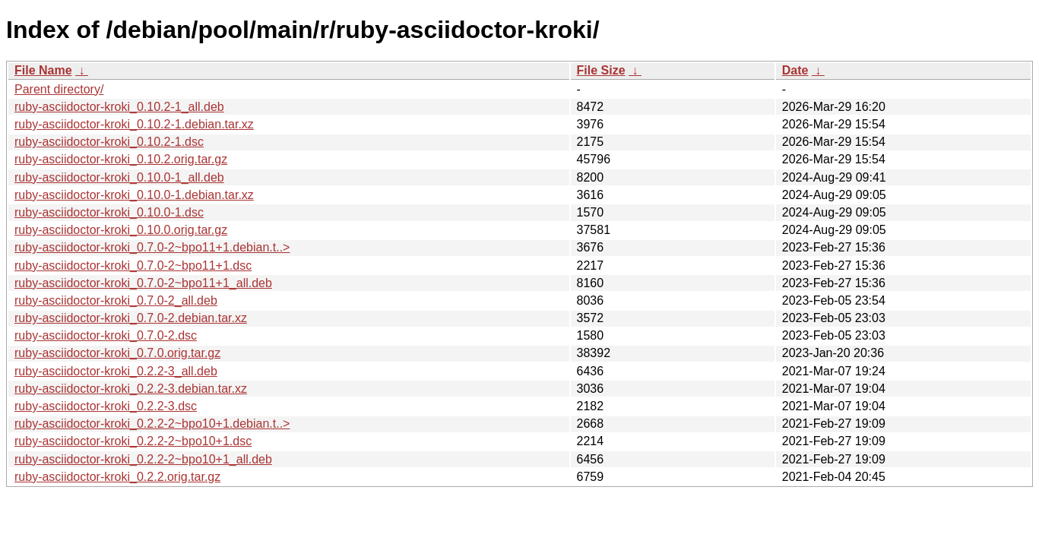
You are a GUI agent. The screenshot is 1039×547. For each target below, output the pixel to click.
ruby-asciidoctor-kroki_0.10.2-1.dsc (109, 141)
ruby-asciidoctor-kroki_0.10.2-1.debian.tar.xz (134, 124)
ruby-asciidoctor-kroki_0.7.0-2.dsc (105, 335)
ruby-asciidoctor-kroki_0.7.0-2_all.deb (115, 300)
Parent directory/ (58, 89)
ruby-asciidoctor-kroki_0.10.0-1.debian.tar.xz (134, 194)
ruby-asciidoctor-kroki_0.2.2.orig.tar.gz (117, 476)
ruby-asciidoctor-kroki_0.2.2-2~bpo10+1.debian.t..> (152, 423)
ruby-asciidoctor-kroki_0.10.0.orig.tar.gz (120, 229)
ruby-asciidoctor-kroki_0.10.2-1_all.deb (119, 106)
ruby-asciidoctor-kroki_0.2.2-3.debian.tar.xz (130, 388)
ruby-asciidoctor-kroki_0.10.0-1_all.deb (119, 177)
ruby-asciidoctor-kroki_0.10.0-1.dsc (109, 212)
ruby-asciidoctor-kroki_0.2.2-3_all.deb (115, 371)
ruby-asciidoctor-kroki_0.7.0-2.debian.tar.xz (130, 317)
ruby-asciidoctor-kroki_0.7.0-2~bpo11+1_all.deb (143, 283)
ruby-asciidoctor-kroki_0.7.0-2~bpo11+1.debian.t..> (152, 247)
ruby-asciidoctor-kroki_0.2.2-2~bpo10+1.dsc (133, 441)
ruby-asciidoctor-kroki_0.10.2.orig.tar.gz (120, 159)
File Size (601, 70)
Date (795, 70)
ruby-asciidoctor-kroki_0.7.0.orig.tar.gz (117, 352)
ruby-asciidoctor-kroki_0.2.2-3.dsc (105, 406)
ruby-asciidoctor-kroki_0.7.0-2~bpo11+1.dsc (133, 265)
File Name (43, 70)
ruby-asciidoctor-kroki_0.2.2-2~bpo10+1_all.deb (143, 459)
